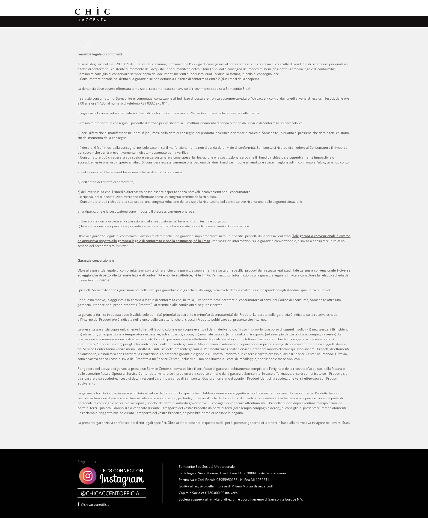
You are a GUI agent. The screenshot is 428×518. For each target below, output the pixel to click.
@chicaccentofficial (95, 504)
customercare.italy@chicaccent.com (248, 98)
